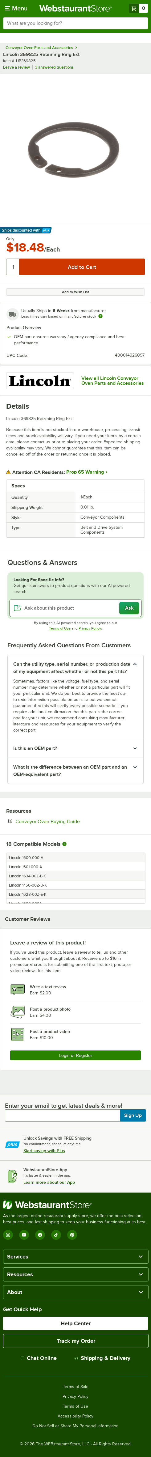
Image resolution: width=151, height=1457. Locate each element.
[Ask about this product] (75, 608)
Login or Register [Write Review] (75, 1055)
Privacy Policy (90, 628)
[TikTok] (56, 1235)
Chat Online (39, 1358)
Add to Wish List (75, 292)
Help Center (76, 1323)
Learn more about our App (49, 1182)
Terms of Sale (75, 1387)
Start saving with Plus (44, 1150)
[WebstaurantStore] (75, 1205)
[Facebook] (40, 1235)
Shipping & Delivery (102, 1358)
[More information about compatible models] (64, 844)
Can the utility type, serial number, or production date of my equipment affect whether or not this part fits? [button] (71, 667)
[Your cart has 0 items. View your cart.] (138, 8)
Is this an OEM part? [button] (35, 748)
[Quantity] (13, 267)
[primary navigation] (16, 8)
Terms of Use (60, 628)
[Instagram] (8, 1235)
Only (10, 239)
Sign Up (133, 1115)
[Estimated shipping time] (100, 316)
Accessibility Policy (75, 1416)
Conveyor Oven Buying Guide (66, 821)
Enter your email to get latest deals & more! (63, 1106)
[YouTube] (24, 1235)
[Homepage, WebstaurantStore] (75, 8)
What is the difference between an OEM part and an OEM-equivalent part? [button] (70, 770)
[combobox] (75, 23)
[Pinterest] (72, 1235)
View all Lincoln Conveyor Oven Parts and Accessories (112, 381)
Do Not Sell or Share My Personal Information (75, 1426)
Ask (129, 608)
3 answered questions (54, 67)
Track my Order (76, 1341)
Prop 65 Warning (85, 472)
